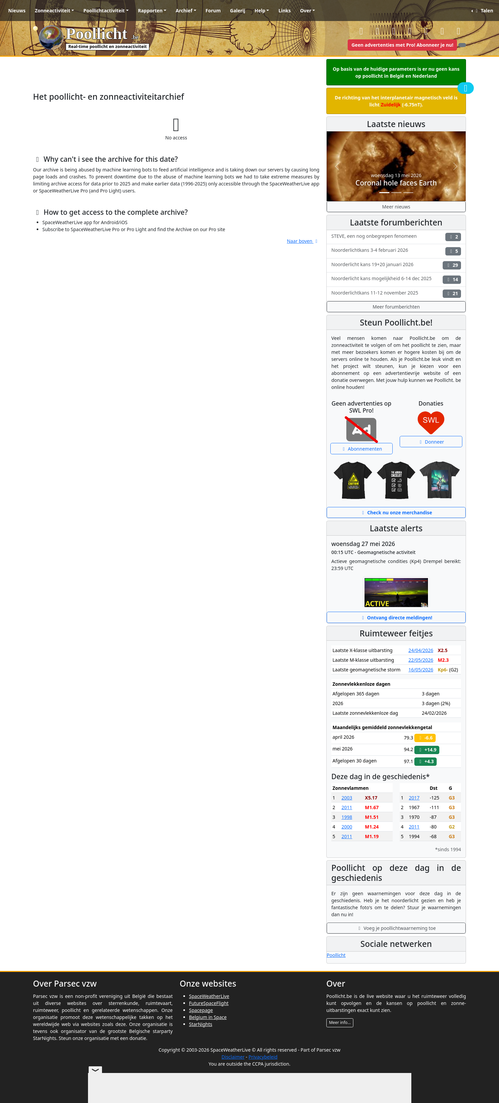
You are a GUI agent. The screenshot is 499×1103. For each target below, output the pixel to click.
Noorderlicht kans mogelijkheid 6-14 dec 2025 (396, 279)
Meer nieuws (396, 206)
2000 (347, 826)
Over (305, 10)
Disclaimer (233, 1057)
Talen (483, 10)
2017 (414, 797)
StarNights (200, 1024)
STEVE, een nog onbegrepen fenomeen (396, 237)
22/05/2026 (420, 660)
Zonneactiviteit (52, 10)
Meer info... (340, 1022)
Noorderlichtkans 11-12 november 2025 (396, 294)
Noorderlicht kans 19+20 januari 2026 (396, 265)
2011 (347, 807)
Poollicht (336, 955)
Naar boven (303, 241)
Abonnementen (361, 449)
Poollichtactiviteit (104, 10)
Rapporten (150, 10)
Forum (213, 10)
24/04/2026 (420, 650)
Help (260, 10)
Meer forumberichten (396, 307)
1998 (347, 817)
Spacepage (201, 1010)
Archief (184, 10)
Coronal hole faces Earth (396, 182)
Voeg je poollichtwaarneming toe (396, 928)
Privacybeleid (262, 1057)
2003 (347, 797)
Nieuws (17, 10)
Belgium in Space (208, 1017)
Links (284, 10)
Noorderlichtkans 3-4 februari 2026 (396, 251)
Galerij (237, 10)
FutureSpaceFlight (209, 1003)
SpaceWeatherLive (209, 996)
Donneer (431, 442)
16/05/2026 (420, 669)
